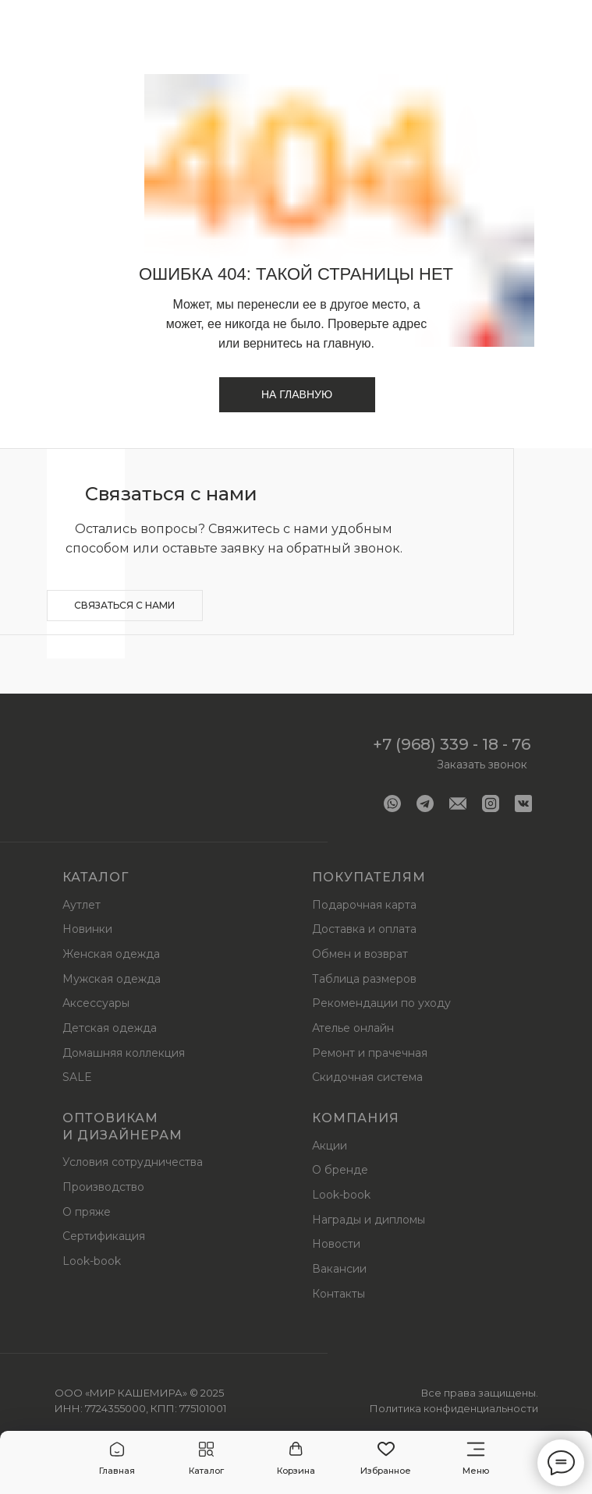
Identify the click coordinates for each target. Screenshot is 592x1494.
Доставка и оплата (364, 929)
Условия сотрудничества (132, 1162)
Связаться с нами (124, 605)
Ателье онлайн (353, 1028)
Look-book (91, 1261)
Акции (329, 1146)
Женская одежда (111, 954)
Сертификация (103, 1236)
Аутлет (81, 905)
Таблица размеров (364, 979)
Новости (336, 1244)
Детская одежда (109, 1028)
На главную (296, 394)
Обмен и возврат (360, 954)
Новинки (87, 929)
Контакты (338, 1294)
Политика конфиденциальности (454, 1408)
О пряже (86, 1212)
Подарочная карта (364, 905)
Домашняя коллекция (123, 1053)
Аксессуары (95, 1003)
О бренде (340, 1170)
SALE (77, 1077)
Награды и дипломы (368, 1220)
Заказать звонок (482, 765)
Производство (103, 1187)
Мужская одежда (111, 979)
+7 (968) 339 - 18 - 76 (451, 744)
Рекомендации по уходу (381, 1003)
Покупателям (369, 877)
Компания (355, 1118)
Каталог (95, 877)
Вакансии (339, 1269)
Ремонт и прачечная (369, 1053)
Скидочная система (367, 1077)
